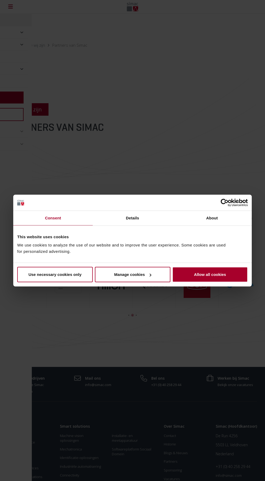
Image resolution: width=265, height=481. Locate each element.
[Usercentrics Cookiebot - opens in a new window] (224, 202)
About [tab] (212, 217)
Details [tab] (132, 217)
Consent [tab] (53, 217)
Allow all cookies (210, 274)
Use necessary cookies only (54, 274)
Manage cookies (132, 274)
